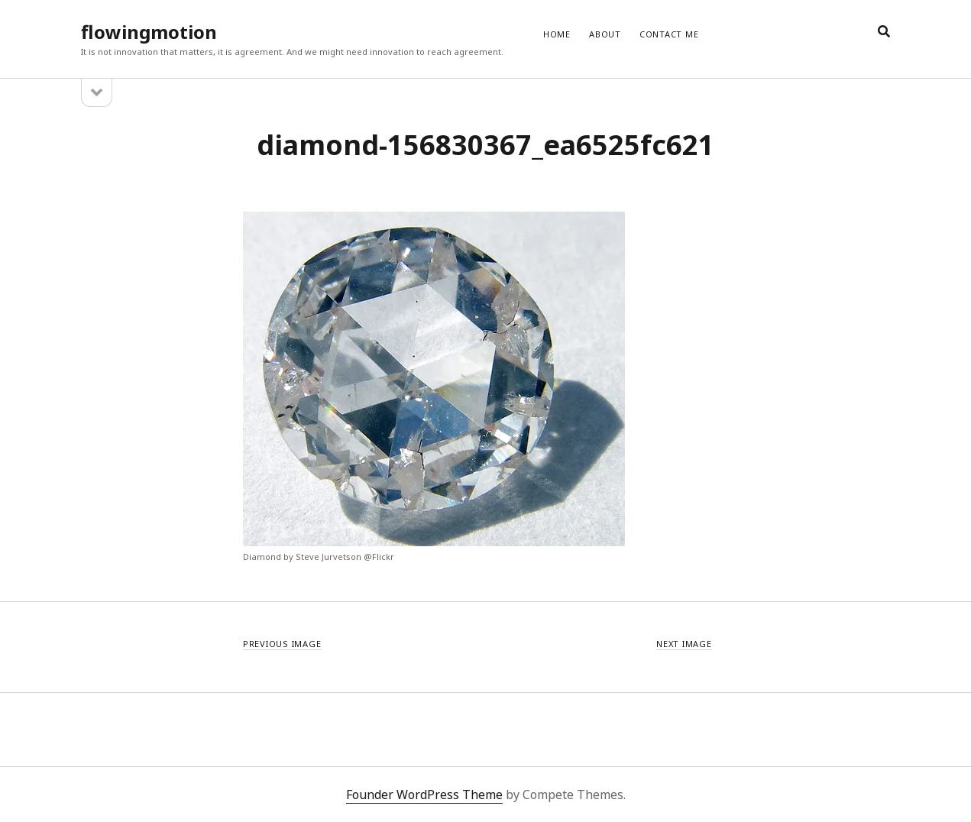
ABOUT (605, 34)
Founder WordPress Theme (424, 794)
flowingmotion (149, 31)
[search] (884, 32)
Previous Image (282, 643)
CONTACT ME (669, 34)
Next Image (684, 643)
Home (557, 34)
